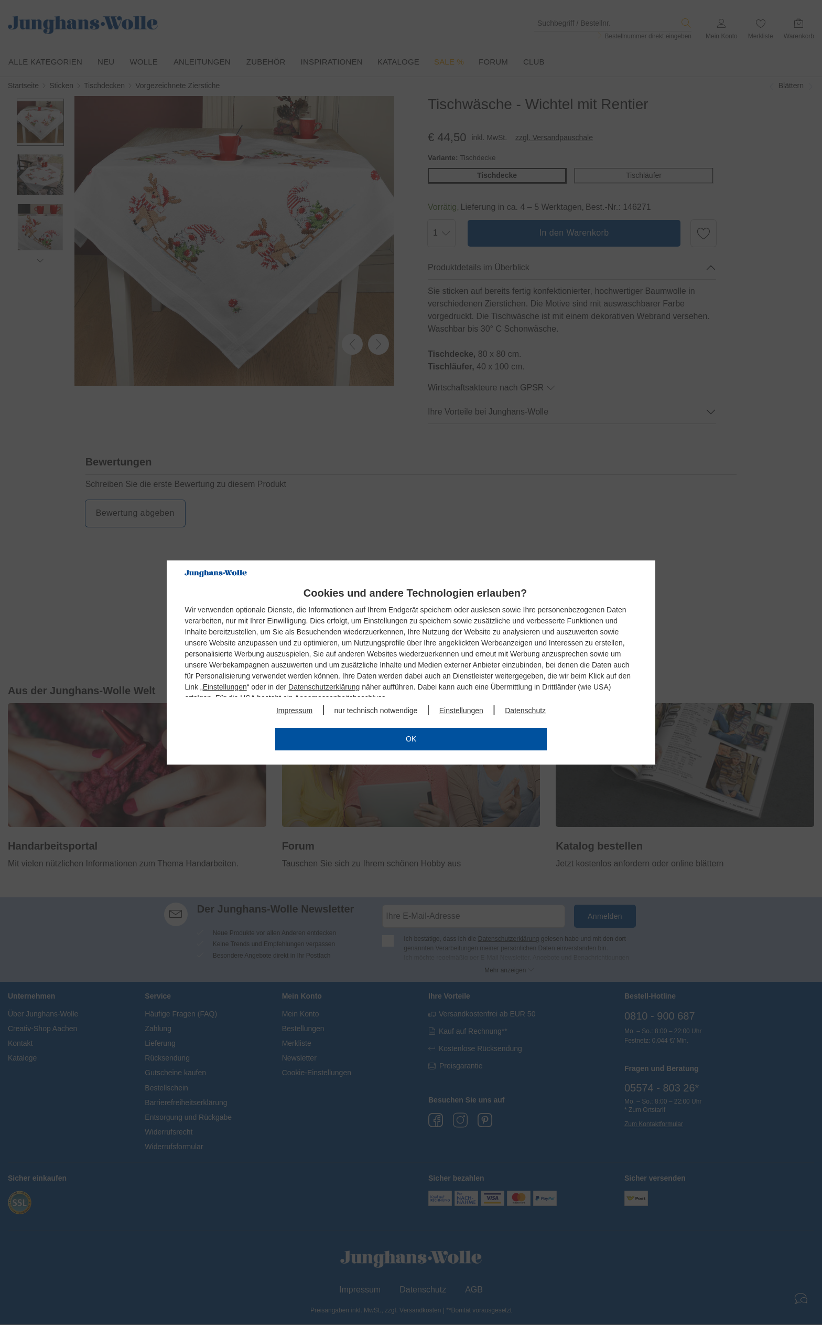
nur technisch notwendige (376, 710)
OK (411, 739)
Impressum (294, 710)
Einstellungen (225, 687)
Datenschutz (525, 710)
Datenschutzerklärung (324, 687)
